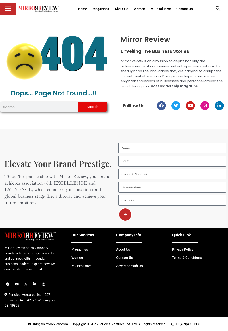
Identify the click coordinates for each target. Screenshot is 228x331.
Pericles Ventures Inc (22, 295)
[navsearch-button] (218, 8)
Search (93, 107)
